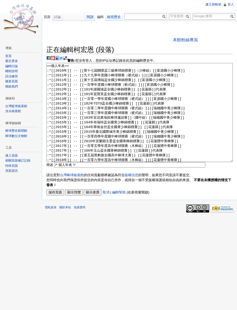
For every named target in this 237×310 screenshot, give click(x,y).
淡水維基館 (13, 111)
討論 (57, 17)
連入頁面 (11, 155)
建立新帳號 (213, 4)
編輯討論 (11, 66)
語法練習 (11, 76)
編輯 (100, 17)
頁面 (47, 17)
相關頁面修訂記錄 (17, 160)
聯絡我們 (11, 86)
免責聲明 (79, 226)
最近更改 (11, 61)
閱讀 (90, 17)
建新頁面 (11, 81)
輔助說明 (11, 71)
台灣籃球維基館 (16, 106)
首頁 (8, 56)
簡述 (49, 184)
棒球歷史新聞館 (16, 131)
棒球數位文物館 (16, 136)
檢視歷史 (114, 17)
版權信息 (131, 195)
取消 (106, 212)
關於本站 (65, 226)
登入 (231, 4)
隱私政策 (51, 226)
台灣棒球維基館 (72, 195)
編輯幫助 (119, 212)
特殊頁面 (11, 166)
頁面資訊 (11, 171)
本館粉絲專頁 (185, 40)
